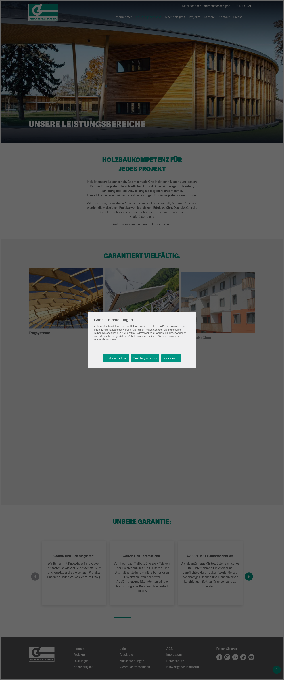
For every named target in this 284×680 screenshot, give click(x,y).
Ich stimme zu (171, 358)
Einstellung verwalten (145, 358)
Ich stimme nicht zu (116, 358)
